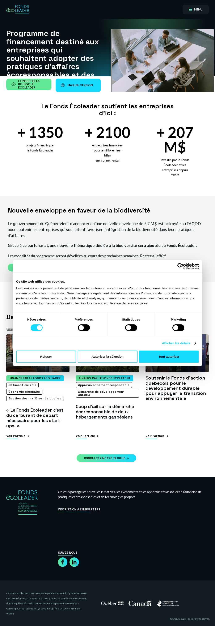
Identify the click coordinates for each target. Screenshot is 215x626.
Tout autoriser (169, 356)
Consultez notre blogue (104, 458)
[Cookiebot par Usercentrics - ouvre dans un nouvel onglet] (180, 266)
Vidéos (11, 330)
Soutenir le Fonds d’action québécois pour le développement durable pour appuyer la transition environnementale (176, 388)
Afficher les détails (176, 343)
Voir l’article (15, 435)
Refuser (46, 356)
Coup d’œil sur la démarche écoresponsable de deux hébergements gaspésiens (106, 411)
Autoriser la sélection (108, 356)
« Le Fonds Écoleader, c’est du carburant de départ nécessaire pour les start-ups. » (37, 417)
